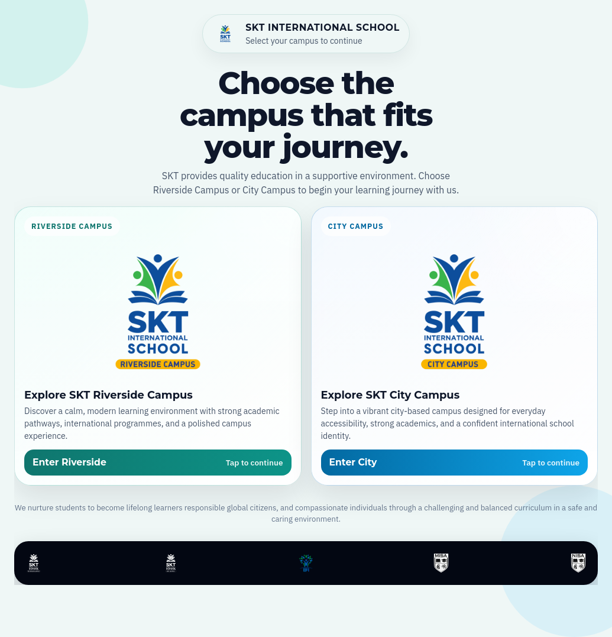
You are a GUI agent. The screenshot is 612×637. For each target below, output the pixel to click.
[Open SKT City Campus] (454, 345)
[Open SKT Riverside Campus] (158, 345)
